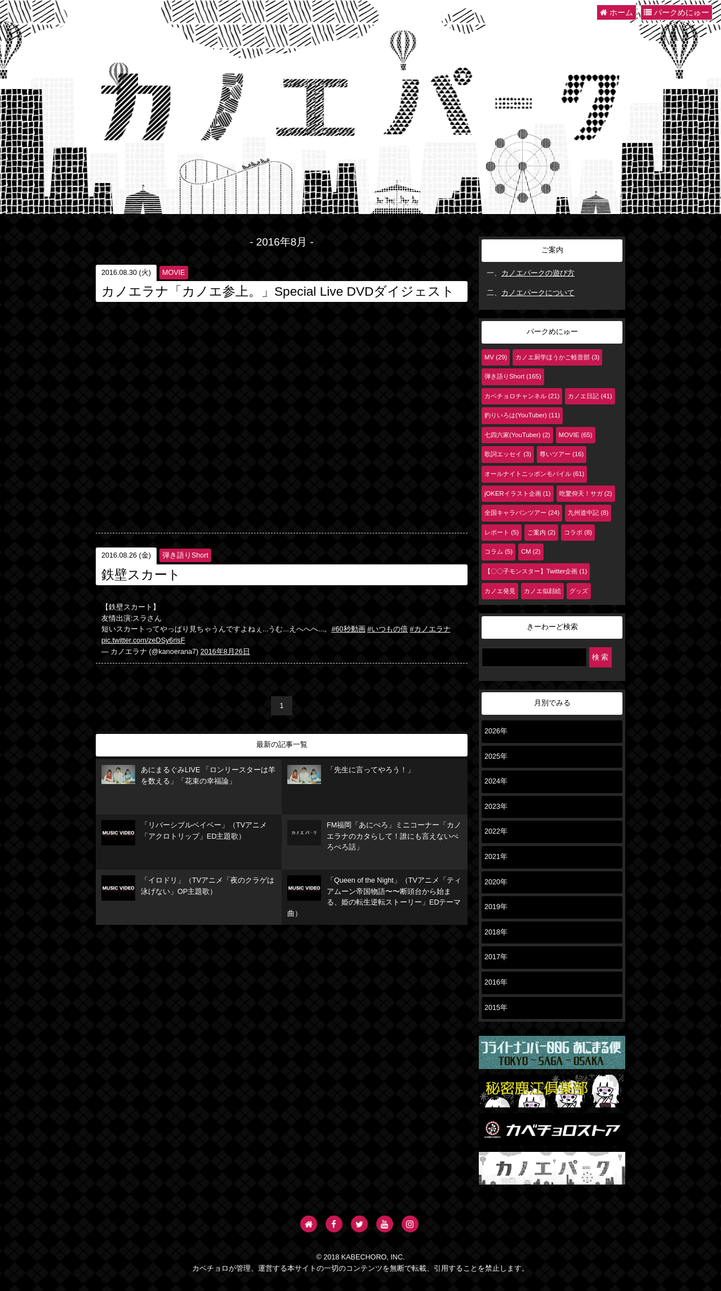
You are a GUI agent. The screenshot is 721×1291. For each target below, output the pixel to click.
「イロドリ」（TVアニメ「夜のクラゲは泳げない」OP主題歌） (187, 888)
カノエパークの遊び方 (538, 273)
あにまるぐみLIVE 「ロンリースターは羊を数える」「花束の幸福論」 (188, 775)
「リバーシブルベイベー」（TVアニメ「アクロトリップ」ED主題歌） (184, 832)
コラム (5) (498, 551)
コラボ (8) (578, 532)
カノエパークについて (538, 293)
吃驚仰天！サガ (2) (585, 493)
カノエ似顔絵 (542, 590)
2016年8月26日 (225, 652)
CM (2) (531, 551)
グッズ (578, 590)
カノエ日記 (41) (590, 396)
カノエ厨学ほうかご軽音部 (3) (557, 357)
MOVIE (173, 273)
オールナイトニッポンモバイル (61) (534, 473)
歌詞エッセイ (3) (507, 454)
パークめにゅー (676, 12)
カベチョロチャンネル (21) (521, 396)
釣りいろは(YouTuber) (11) (522, 415)
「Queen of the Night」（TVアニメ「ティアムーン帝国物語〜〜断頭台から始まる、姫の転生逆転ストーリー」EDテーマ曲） (374, 896)
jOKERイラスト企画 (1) (517, 493)
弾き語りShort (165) (512, 376)
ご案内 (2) (541, 532)
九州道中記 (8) (588, 512)
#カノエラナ (430, 629)
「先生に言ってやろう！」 (351, 774)
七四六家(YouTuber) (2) (517, 434)
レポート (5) (501, 532)
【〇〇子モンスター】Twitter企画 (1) (535, 571)
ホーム (616, 12)
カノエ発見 (499, 590)
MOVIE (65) (576, 434)
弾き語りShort (185, 555)
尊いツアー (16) (562, 454)
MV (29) (495, 357)
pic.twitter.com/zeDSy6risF (143, 640)
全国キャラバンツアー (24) (521, 512)
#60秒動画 (349, 629)
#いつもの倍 (387, 629)
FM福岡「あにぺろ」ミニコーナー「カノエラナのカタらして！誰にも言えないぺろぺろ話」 (374, 835)
